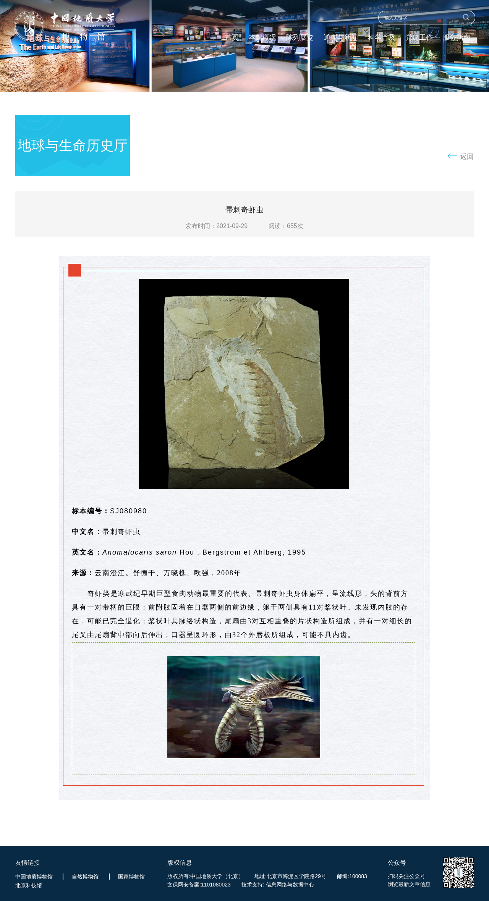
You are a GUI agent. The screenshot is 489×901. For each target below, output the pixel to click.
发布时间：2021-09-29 (217, 226)
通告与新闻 (341, 37)
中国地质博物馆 (34, 877)
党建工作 (419, 37)
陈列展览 (300, 37)
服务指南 (456, 37)
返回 (467, 156)
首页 (232, 37)
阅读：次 (286, 226)
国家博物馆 (131, 877)
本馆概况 (262, 37)
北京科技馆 (28, 885)
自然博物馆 (85, 877)
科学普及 (381, 37)
